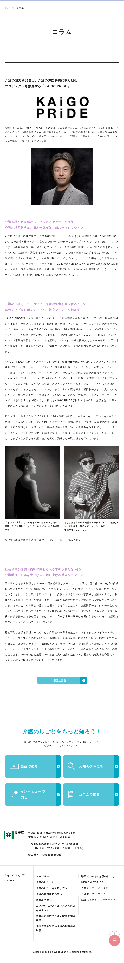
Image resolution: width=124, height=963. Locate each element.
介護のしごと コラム (93, 894)
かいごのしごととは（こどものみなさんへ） (55, 908)
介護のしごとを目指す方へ (52, 888)
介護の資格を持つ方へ (49, 894)
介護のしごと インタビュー (97, 888)
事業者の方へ (44, 900)
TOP (7, 8)
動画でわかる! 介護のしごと (98, 876)
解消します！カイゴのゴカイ (98, 900)
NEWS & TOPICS (92, 882)
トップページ (44, 876)
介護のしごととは (46, 882)
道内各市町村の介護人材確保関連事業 (55, 918)
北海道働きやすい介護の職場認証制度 (55, 928)
